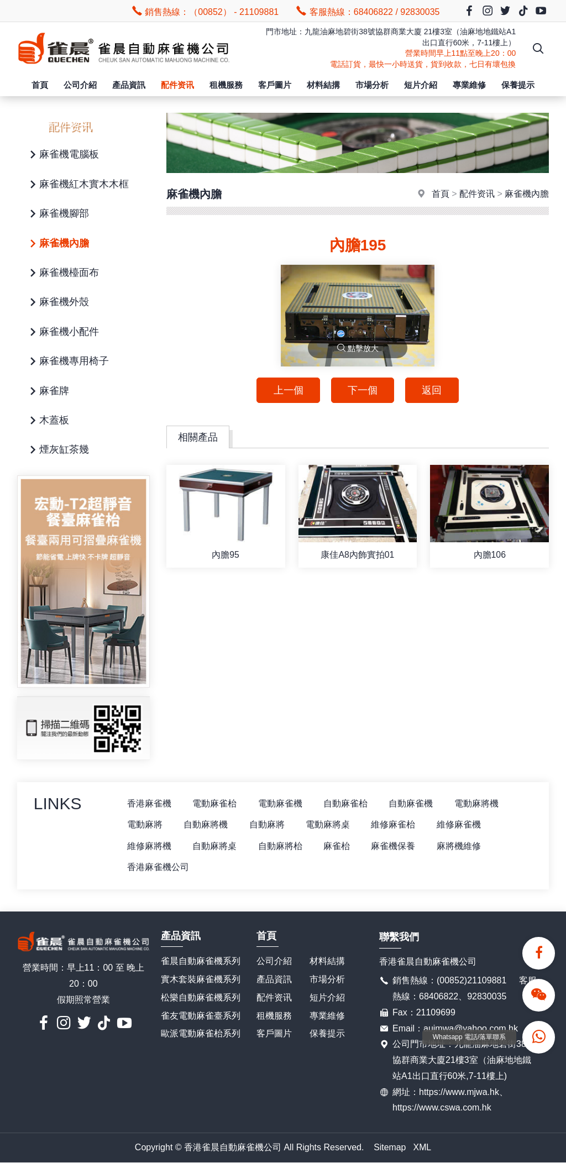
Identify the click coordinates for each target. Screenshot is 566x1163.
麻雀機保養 (397, 846)
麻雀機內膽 (57, 244)
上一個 (287, 390)
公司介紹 (80, 85)
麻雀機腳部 (57, 214)
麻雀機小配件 (62, 332)
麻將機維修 (464, 846)
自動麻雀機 (415, 803)
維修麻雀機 (464, 825)
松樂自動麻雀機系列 (200, 998)
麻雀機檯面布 (62, 273)
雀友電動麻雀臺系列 (200, 1016)
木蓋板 (47, 421)
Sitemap (390, 1147)
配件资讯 (177, 85)
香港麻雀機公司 (159, 867)
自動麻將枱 (282, 846)
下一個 (363, 390)
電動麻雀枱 (216, 803)
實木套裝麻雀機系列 (200, 979)
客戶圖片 (274, 85)
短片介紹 (420, 85)
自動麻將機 (207, 825)
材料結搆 (323, 85)
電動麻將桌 (331, 825)
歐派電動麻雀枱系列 (200, 1034)
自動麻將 (269, 825)
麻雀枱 (340, 846)
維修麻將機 (150, 846)
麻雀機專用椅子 (67, 362)
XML (422, 1147)
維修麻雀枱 (397, 825)
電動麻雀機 (282, 803)
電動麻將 (145, 825)
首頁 (40, 85)
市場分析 (372, 85)
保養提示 (517, 85)
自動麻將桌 (216, 846)
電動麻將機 (481, 803)
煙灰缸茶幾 (57, 450)
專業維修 (469, 85)
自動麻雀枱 (349, 803)
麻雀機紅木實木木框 (77, 185)
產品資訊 (128, 85)
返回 (433, 390)
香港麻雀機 (150, 803)
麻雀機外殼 (57, 303)
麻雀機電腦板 (62, 155)
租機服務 (226, 85)
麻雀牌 (47, 392)
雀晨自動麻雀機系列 (200, 961)
